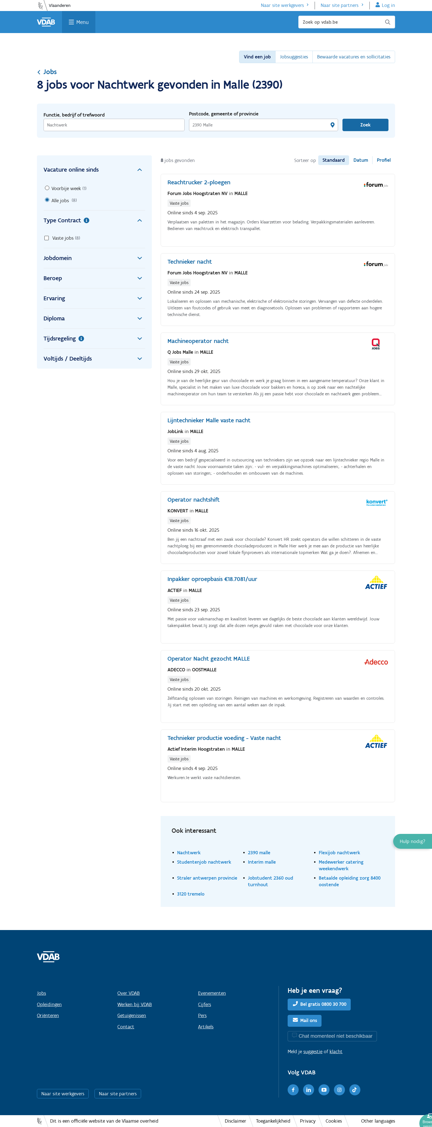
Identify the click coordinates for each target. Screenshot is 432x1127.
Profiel (384, 160)
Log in (388, 5)
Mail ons (308, 1020)
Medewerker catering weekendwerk (341, 865)
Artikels (206, 1027)
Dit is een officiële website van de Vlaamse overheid (104, 1121)
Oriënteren (48, 1015)
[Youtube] (324, 1089)
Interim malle (262, 862)
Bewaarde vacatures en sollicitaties (353, 57)
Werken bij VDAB (134, 1004)
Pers (202, 1015)
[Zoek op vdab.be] (346, 22)
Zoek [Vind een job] (365, 125)
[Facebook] (293, 1089)
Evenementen (212, 993)
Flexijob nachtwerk (339, 852)
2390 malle (259, 852)
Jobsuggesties (294, 57)
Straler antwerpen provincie (207, 878)
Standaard (334, 160)
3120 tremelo (190, 894)
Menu (82, 22)
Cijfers (204, 1004)
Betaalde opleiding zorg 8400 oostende (349, 881)
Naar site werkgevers (282, 5)
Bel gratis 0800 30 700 (323, 1004)
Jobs (47, 71)
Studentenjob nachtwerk (204, 862)
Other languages (378, 1121)
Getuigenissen (131, 1015)
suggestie (312, 1051)
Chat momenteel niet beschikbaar (335, 1036)
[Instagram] (339, 1089)
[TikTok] (354, 1089)
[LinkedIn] (308, 1089)
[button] (412, 841)
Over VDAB (128, 993)
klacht (336, 1051)
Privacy (308, 1121)
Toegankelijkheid (273, 1121)
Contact (125, 1027)
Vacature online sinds (94, 169)
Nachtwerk (189, 852)
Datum (360, 160)
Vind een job (257, 57)
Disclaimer (235, 1121)
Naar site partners (339, 5)
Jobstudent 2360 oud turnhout (270, 881)
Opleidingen (49, 1004)
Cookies (334, 1121)
